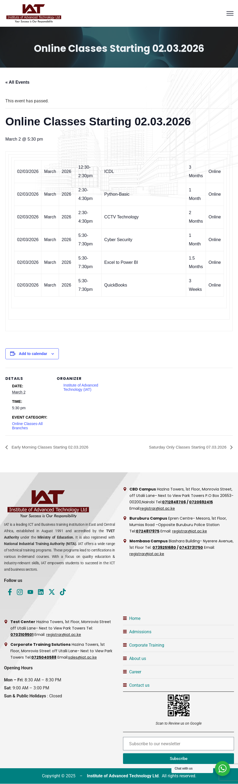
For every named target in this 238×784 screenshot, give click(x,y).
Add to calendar (33, 354)
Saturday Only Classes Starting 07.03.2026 (186, 447)
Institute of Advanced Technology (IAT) (80, 387)
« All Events (17, 82)
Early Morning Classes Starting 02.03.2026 (51, 447)
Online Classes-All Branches (27, 426)
